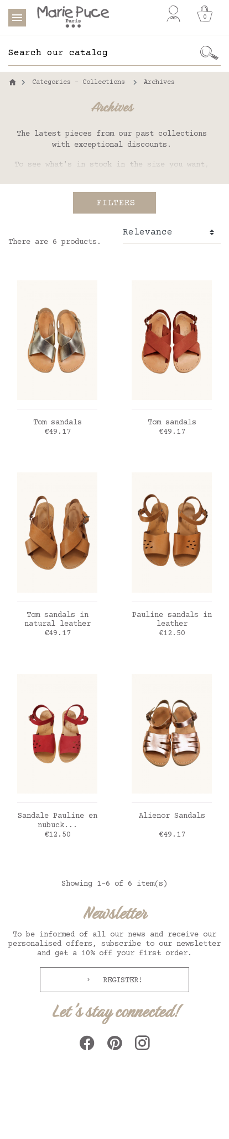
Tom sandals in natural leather (57, 620)
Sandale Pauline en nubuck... (57, 821)
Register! (120, 980)
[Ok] (210, 53)
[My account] (173, 14)
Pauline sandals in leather (172, 620)
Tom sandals (57, 422)
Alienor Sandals (172, 816)
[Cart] (204, 14)
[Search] (103, 53)
